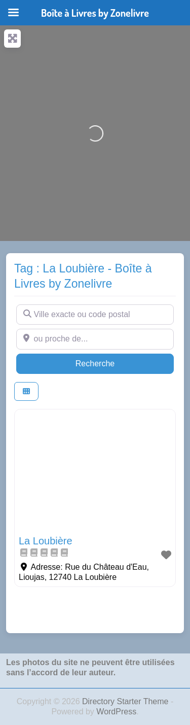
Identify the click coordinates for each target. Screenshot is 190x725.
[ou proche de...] (95, 339)
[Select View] (26, 391)
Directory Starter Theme (126, 701)
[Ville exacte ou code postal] (95, 314)
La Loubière (45, 540)
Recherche (114, 362)
